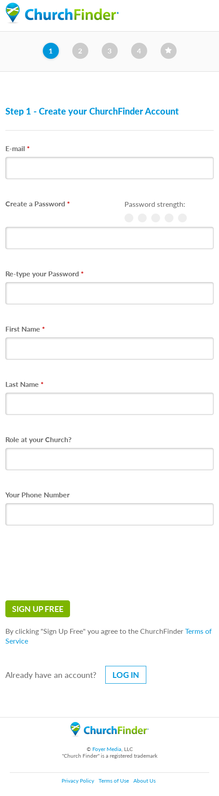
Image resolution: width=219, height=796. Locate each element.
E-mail (17, 148)
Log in (125, 675)
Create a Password (37, 203)
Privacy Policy (78, 780)
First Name (25, 328)
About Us (144, 780)
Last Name (24, 384)
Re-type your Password (44, 273)
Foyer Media (106, 749)
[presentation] (73, 563)
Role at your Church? (38, 439)
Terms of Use (114, 780)
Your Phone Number (37, 494)
